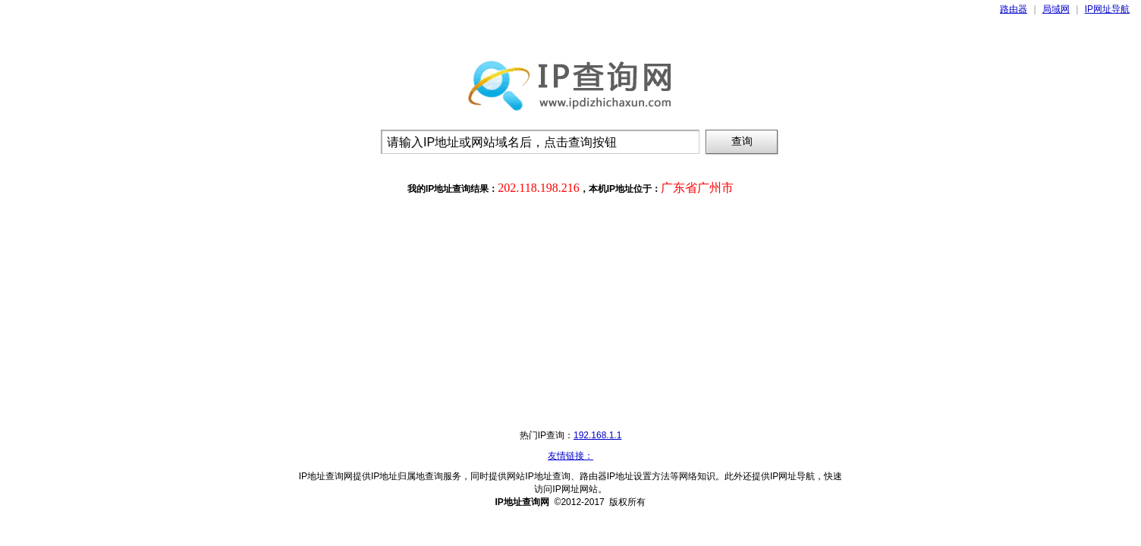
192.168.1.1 (597, 435)
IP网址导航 (1107, 9)
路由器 (1013, 9)
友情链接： (570, 455)
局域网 (1056, 9)
